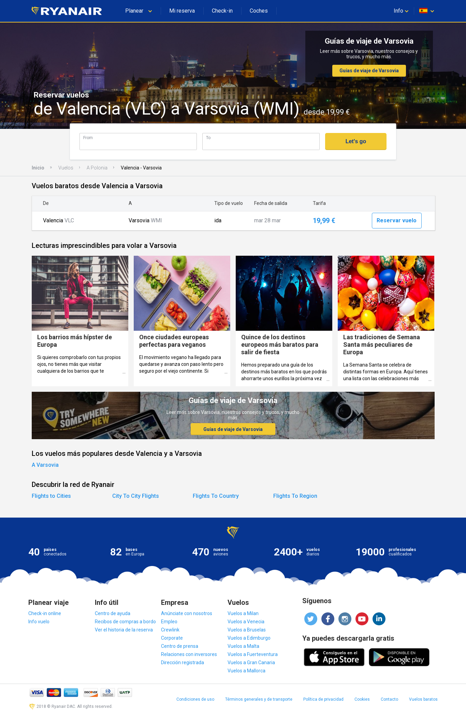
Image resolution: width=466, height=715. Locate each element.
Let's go (356, 141)
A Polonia (97, 167)
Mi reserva (182, 11)
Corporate (172, 638)
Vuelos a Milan (243, 613)
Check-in (222, 11)
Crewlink (170, 629)
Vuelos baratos (423, 699)
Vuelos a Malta (243, 646)
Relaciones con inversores (189, 654)
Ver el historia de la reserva (124, 629)
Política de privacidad (323, 699)
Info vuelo (38, 621)
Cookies (362, 699)
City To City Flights (135, 496)
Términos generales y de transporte (258, 699)
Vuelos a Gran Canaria (251, 662)
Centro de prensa (179, 646)
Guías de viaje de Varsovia (369, 70)
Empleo (169, 621)
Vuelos (65, 167)
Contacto (389, 699)
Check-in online (44, 613)
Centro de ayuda (112, 613)
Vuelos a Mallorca (246, 670)
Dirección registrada (182, 662)
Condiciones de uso (195, 699)
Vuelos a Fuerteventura (253, 654)
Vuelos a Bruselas (247, 629)
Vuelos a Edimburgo (249, 638)
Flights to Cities (51, 496)
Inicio (38, 167)
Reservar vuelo (397, 220)
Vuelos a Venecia (246, 621)
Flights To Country (216, 496)
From (88, 137)
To (208, 137)
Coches (259, 11)
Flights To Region (295, 496)
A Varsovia (45, 465)
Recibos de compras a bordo (125, 621)
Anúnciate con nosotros (186, 613)
